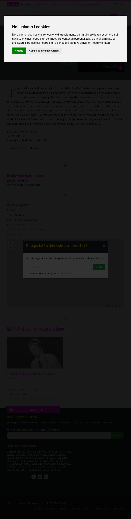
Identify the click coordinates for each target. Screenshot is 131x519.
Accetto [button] (19, 50)
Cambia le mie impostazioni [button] (44, 50)
